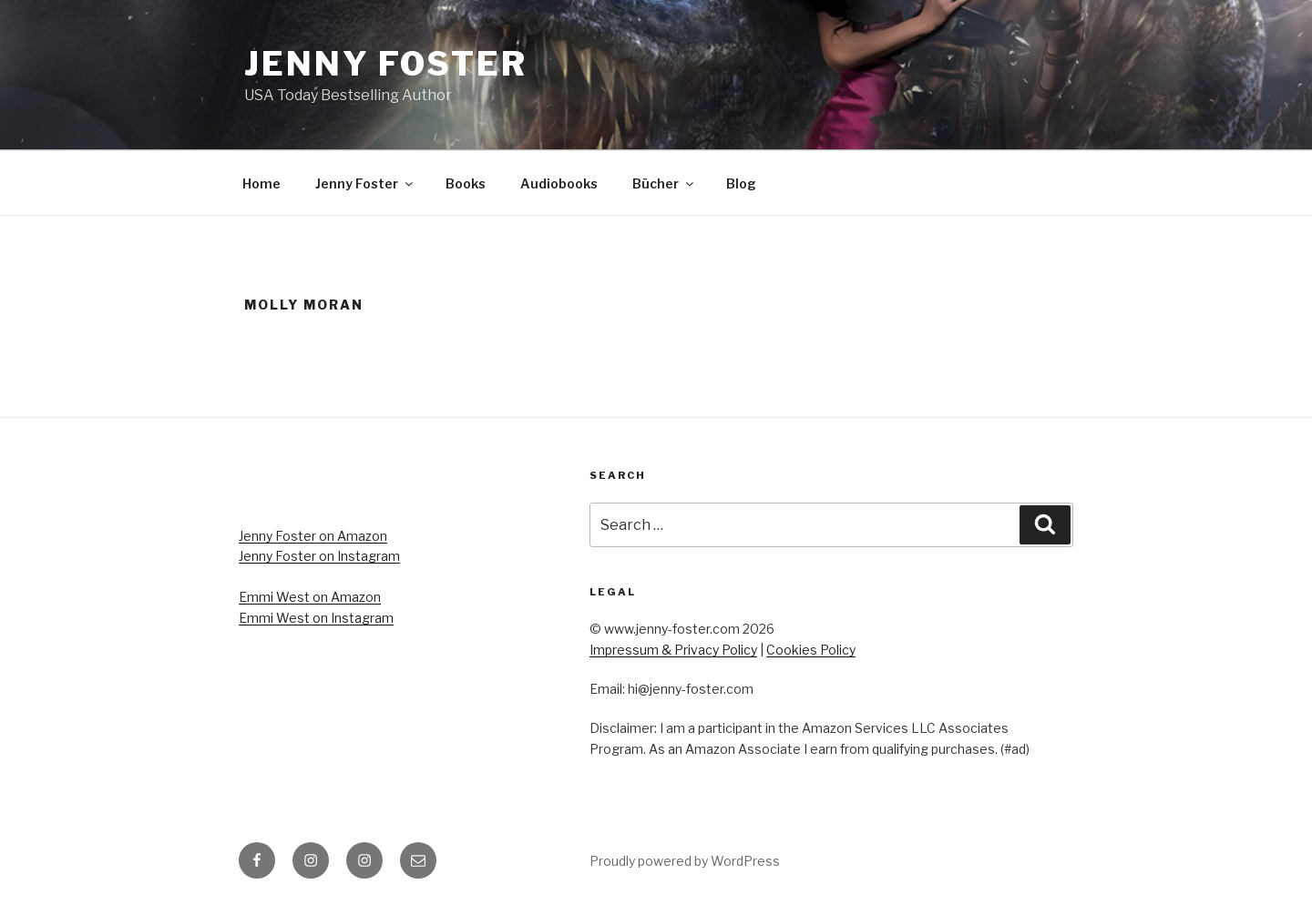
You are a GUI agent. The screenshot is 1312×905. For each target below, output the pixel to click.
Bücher (664, 183)
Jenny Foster (386, 64)
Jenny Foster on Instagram (319, 556)
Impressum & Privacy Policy (673, 649)
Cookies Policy (811, 649)
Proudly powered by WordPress (684, 861)
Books (466, 183)
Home (261, 183)
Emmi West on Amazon (310, 597)
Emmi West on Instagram (316, 617)
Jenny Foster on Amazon (313, 536)
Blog (741, 183)
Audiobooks (559, 183)
